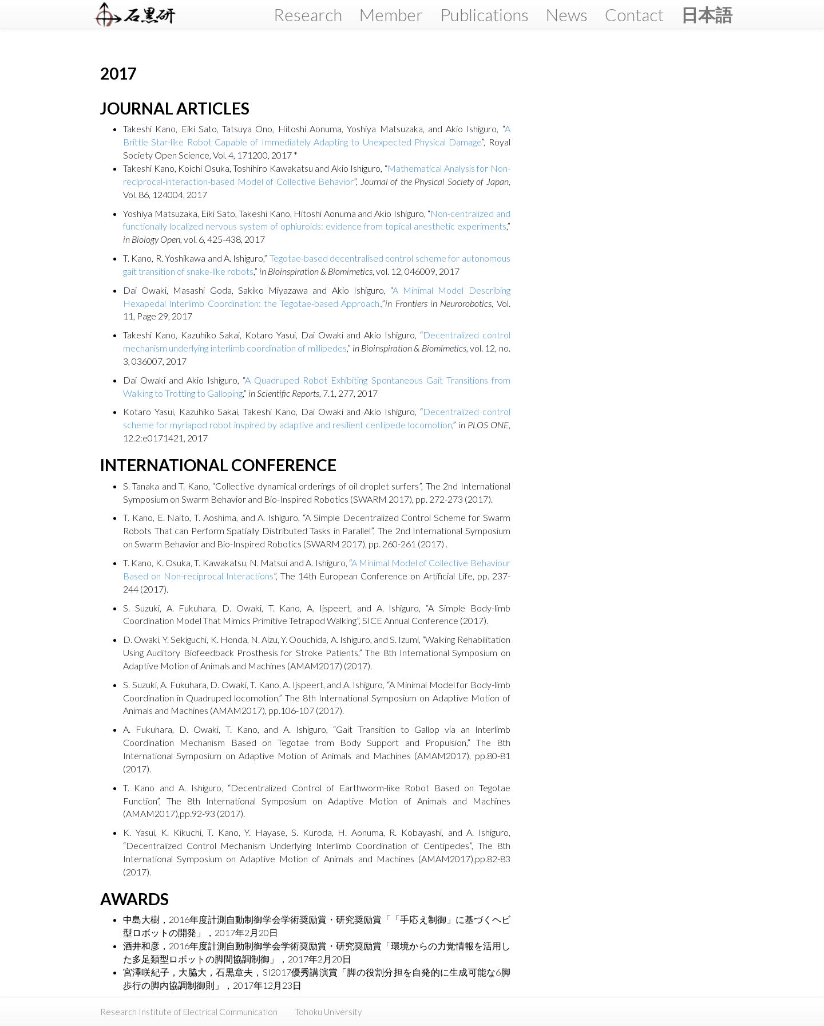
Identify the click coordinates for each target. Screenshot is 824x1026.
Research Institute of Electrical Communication (189, 1012)
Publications (484, 14)
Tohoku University (328, 1012)
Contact (634, 14)
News (567, 14)
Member (391, 14)
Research (308, 14)
